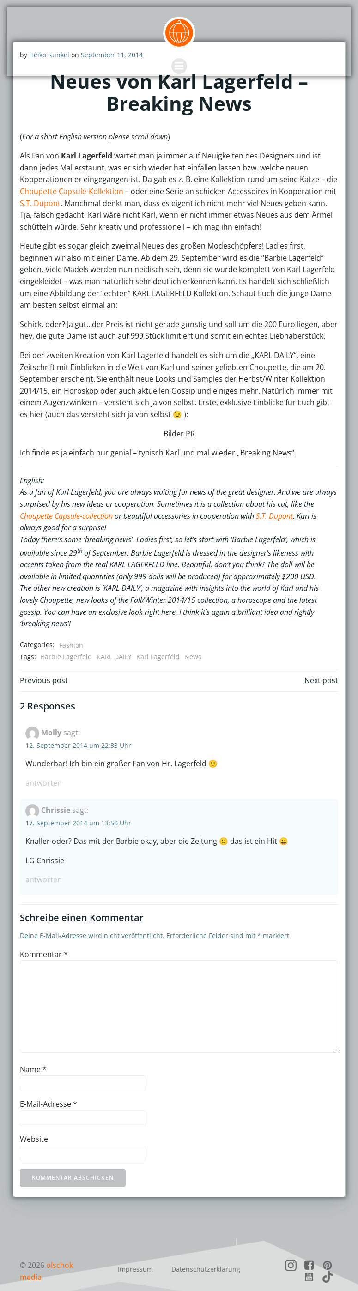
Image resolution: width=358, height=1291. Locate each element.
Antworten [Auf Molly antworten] (43, 770)
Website (34, 1126)
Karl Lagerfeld (158, 644)
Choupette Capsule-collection (66, 515)
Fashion (71, 632)
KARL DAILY (114, 644)
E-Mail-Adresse (48, 1092)
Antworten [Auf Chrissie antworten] (43, 867)
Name (33, 1057)
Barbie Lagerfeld (66, 644)
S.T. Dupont (40, 203)
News (192, 644)
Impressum (135, 1256)
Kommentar (44, 942)
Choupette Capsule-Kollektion (71, 191)
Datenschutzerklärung (205, 1256)
